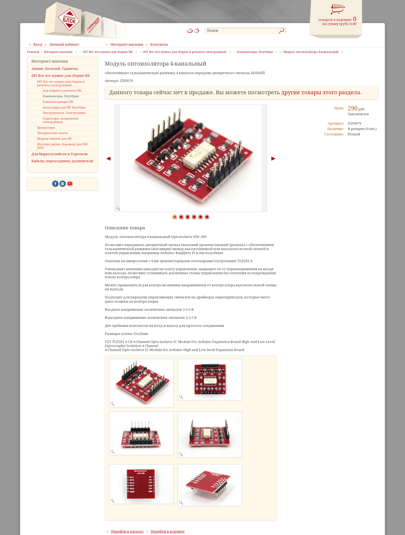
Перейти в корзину (168, 531)
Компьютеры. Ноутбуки (61, 101)
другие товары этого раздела (320, 92)
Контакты (159, 44)
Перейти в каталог (127, 531)
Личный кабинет (64, 44)
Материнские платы (52, 138)
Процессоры (46, 132)
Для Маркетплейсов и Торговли (59, 159)
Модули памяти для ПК (54, 143)
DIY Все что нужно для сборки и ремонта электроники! (61, 88)
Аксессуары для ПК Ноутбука (64, 112)
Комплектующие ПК (58, 107)
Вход (37, 44)
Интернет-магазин (126, 44)
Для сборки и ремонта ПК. (62, 95)
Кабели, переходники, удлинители (62, 166)
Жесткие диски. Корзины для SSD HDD (62, 150)
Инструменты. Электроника (64, 118)
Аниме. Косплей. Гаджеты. (55, 73)
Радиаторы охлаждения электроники (60, 125)
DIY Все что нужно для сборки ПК (60, 80)
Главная (33, 52)
